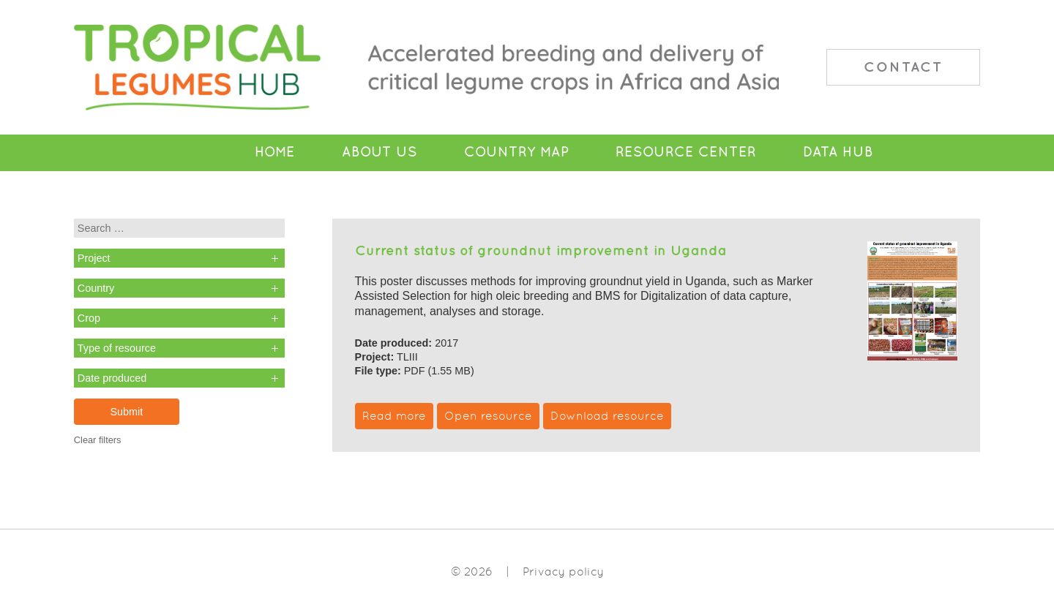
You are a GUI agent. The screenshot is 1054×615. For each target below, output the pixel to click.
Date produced (112, 378)
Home (275, 152)
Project (94, 258)
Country (96, 288)
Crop (89, 318)
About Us (379, 152)
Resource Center (686, 152)
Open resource (488, 416)
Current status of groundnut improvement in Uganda (541, 250)
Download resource (607, 416)
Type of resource (117, 348)
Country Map (516, 152)
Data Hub (838, 152)
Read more (394, 416)
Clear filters (98, 439)
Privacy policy (563, 571)
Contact (903, 67)
